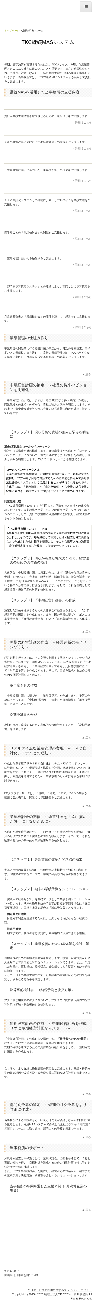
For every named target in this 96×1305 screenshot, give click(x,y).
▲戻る (87, 374)
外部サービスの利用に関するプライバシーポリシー (60, 1290)
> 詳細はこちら (82, 122)
